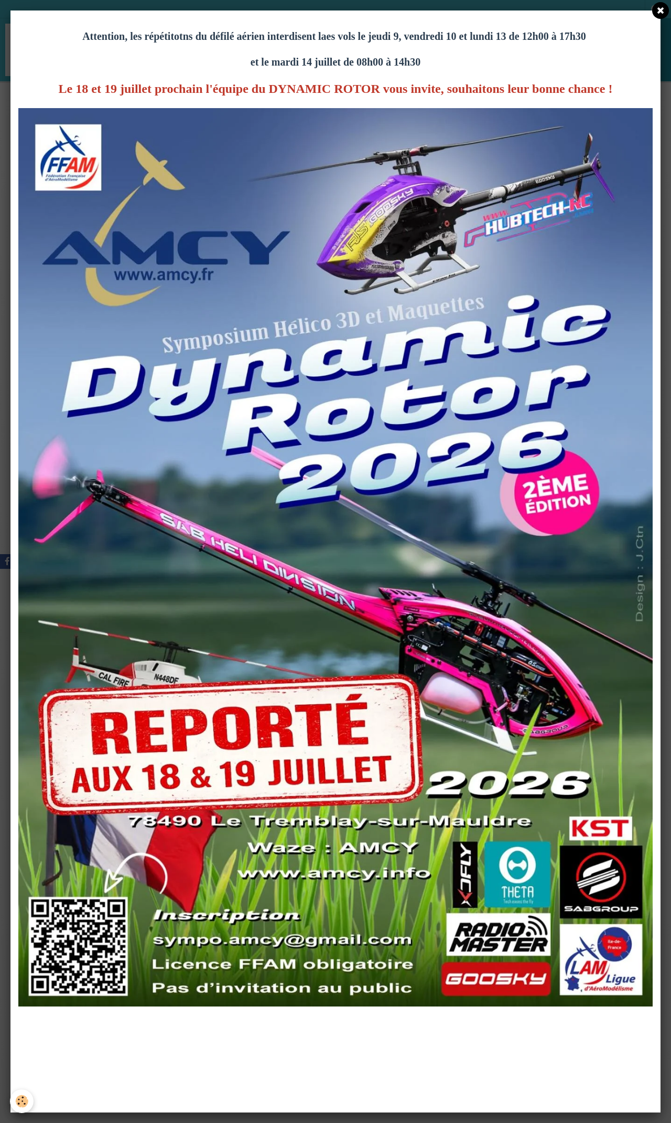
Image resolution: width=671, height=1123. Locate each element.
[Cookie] (22, 1101)
